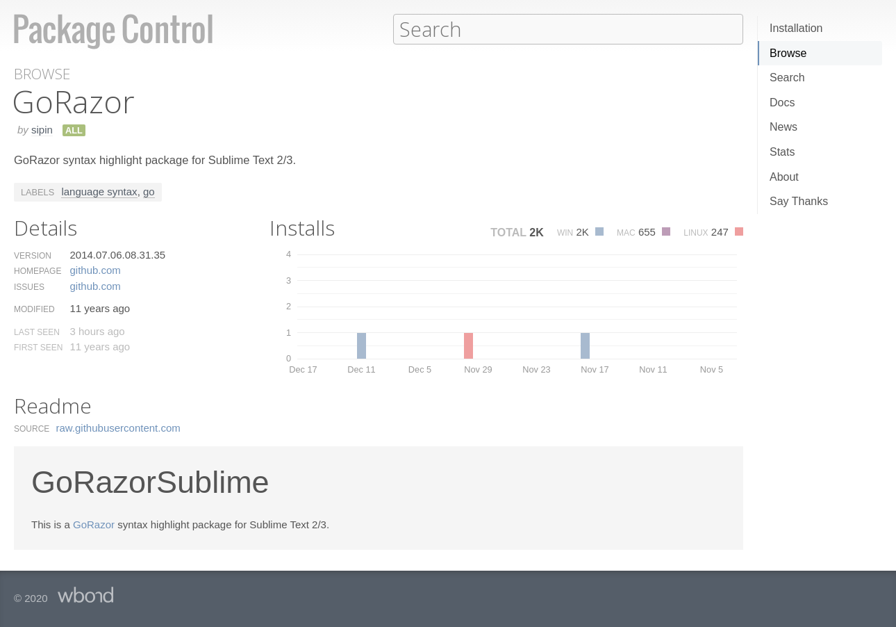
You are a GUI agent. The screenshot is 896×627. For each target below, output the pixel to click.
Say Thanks (799, 201)
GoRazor (94, 524)
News (783, 127)
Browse (788, 53)
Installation (796, 28)
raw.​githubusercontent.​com (118, 427)
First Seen (38, 347)
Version (32, 255)
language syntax (99, 191)
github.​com (94, 269)
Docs (782, 102)
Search (787, 77)
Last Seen (37, 331)
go (149, 191)
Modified (34, 309)
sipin (42, 129)
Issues (29, 286)
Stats (782, 152)
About (784, 177)
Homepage (37, 270)
